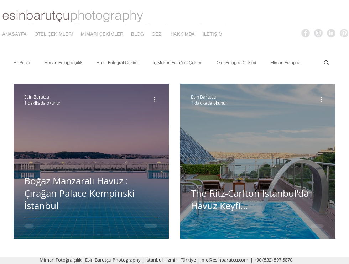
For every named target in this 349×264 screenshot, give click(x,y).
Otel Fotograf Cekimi (236, 62)
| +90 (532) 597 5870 (271, 260)
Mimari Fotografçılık (63, 62)
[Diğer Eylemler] (157, 99)
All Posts (22, 62)
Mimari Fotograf (285, 62)
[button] (326, 63)
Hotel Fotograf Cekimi (118, 62)
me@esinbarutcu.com (225, 260)
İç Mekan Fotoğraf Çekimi (177, 62)
